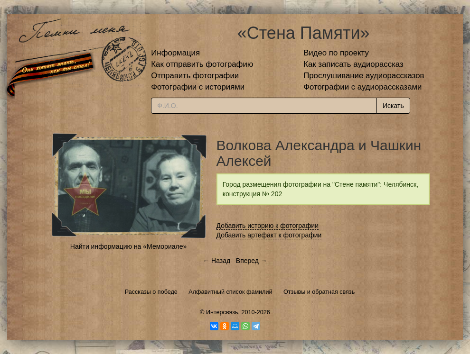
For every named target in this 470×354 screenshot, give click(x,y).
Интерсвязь (222, 312)
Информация (175, 52)
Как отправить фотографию (202, 64)
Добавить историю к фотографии (267, 225)
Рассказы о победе (151, 292)
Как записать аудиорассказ (353, 64)
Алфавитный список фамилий (230, 292)
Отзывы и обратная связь (319, 292)
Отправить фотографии (195, 75)
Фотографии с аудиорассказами (362, 86)
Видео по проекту (336, 52)
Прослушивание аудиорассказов (363, 75)
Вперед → (251, 260)
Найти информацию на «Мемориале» (128, 246)
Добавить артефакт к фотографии (269, 235)
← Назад (216, 260)
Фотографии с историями (197, 86)
